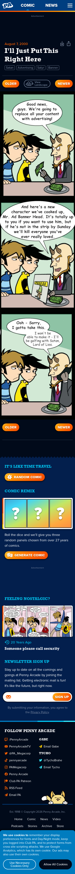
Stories (32, 826)
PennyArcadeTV (18, 746)
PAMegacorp (15, 767)
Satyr (40, 67)
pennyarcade (16, 760)
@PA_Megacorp (18, 753)
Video (56, 819)
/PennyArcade (16, 739)
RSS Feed (13, 788)
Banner (53, 67)
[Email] (28, 697)
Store (60, 826)
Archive (47, 826)
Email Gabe (49, 746)
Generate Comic (25, 555)
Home (18, 819)
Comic (31, 819)
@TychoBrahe (50, 760)
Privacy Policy (40, 712)
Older (11, 83)
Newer (64, 83)
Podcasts (17, 826)
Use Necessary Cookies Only (20, 864)
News (44, 819)
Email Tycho (49, 767)
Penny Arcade (16, 774)
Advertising (25, 67)
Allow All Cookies (56, 864)
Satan (9, 67)
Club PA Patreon (18, 781)
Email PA (13, 795)
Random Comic (24, 477)
